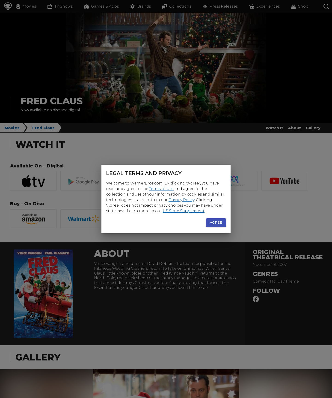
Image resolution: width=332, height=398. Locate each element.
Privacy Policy (181, 200)
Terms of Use (161, 189)
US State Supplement (184, 211)
